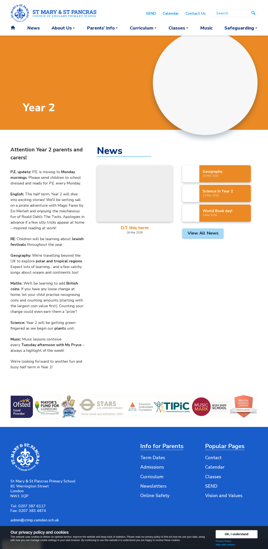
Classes (213, 477)
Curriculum (151, 477)
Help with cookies (225, 544)
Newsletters (153, 486)
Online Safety (154, 495)
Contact (213, 458)
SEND (211, 486)
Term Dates (152, 458)
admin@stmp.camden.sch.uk (34, 520)
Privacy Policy (223, 541)
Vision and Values (223, 495)
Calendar (215, 467)
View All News (203, 233)
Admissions (152, 467)
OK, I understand (237, 534)
